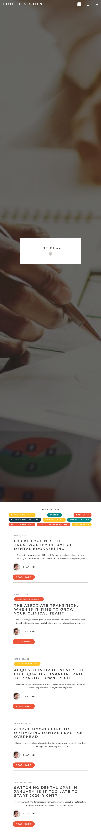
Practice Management (21, 524)
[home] (22, 4)
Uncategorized (81, 524)
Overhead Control (54, 519)
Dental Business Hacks (22, 515)
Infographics (82, 515)
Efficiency (54, 515)
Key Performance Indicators (24, 519)
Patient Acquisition (79, 519)
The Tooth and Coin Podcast (53, 524)
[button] (97, 4)
